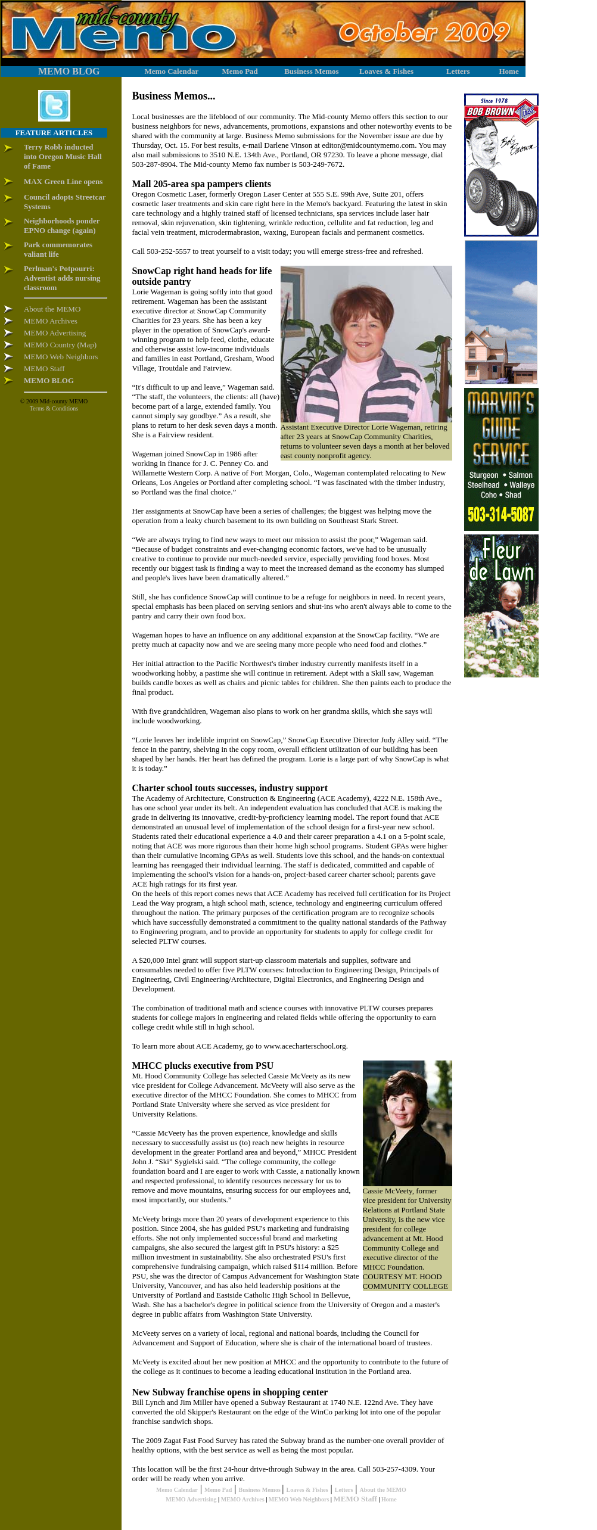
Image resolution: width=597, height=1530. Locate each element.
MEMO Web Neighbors (299, 1499)
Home (389, 1499)
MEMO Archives (243, 1499)
